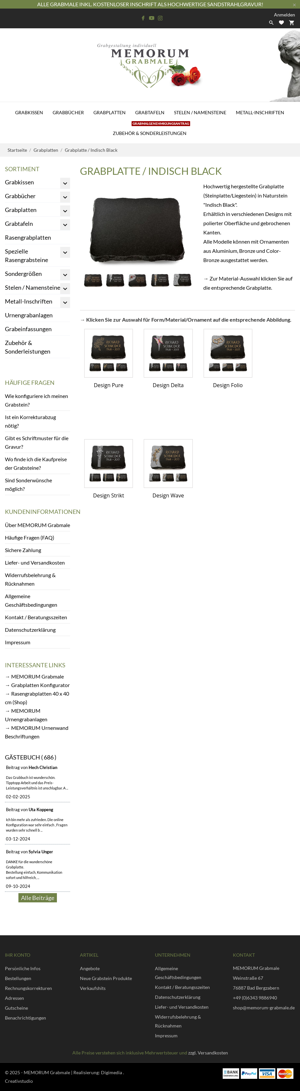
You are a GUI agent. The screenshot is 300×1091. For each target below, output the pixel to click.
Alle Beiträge (37, 897)
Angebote (90, 968)
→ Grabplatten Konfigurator (37, 685)
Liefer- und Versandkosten (35, 562)
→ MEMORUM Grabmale (34, 676)
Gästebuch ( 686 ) (30, 757)
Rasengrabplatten (28, 237)
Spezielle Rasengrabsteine (26, 255)
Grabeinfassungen (28, 329)
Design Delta (168, 385)
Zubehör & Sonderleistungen (151, 129)
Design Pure (108, 385)
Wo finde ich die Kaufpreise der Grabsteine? (36, 463)
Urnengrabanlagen (29, 315)
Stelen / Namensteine (200, 112)
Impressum (17, 642)
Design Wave (168, 495)
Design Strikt (108, 495)
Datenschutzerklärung (30, 629)
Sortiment (22, 169)
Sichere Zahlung (23, 550)
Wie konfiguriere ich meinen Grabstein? (36, 400)
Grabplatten (109, 112)
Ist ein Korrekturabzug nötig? (30, 421)
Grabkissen (29, 112)
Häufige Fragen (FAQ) (29, 537)
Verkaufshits (93, 988)
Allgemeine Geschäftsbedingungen (31, 600)
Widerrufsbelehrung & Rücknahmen (30, 579)
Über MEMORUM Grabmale (37, 525)
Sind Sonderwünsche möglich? (28, 484)
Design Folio (228, 385)
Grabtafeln (149, 112)
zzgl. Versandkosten (208, 1052)
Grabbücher (68, 112)
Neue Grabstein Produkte (106, 978)
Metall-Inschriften (260, 112)
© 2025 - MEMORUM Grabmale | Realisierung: (53, 1072)
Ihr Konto (17, 955)
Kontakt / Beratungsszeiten (36, 617)
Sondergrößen (23, 273)
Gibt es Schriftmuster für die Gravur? (36, 442)
